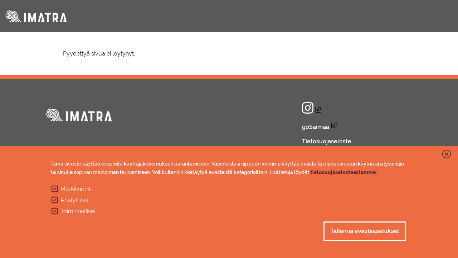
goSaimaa (315, 127)
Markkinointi (76, 190)
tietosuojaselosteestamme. (343, 174)
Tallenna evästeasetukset (364, 233)
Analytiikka (74, 202)
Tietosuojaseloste (326, 141)
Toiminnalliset (78, 213)
